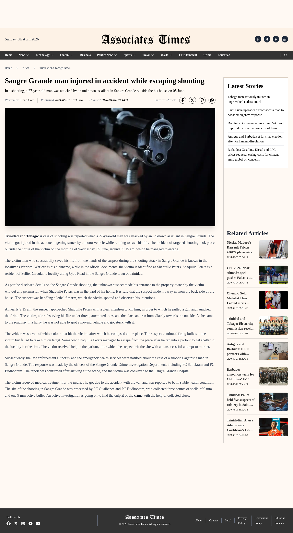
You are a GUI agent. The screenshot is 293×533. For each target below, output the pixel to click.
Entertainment (188, 55)
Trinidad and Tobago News (54, 68)
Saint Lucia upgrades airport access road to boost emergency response (256, 113)
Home (8, 55)
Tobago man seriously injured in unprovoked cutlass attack (249, 99)
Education (224, 55)
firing (182, 334)
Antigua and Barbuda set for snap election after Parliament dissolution (255, 139)
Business (85, 55)
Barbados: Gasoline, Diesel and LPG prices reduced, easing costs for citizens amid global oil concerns (253, 154)
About (198, 520)
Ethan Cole (27, 100)
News (25, 68)
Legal (228, 520)
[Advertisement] (146, 12)
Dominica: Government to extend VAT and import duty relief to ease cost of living (255, 126)
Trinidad (136, 274)
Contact (213, 520)
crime (138, 396)
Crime (207, 55)
